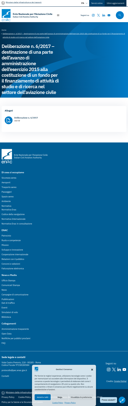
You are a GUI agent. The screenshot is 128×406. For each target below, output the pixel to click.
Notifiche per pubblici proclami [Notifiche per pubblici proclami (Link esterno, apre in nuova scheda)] (16, 338)
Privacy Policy (70, 403)
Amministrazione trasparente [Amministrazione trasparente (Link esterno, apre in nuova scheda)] (15, 329)
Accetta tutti (42, 397)
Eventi (4, 307)
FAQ (3, 343)
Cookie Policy (57, 403)
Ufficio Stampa (8, 280)
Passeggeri (7, 192)
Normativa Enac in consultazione (17, 223)
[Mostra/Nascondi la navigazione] (58, 15)
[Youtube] (109, 15)
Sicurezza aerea (9, 177)
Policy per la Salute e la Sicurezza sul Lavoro (22, 402)
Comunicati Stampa (11, 285)
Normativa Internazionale (13, 219)
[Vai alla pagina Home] (4, 30)
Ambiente (6, 201)
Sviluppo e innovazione (12, 249)
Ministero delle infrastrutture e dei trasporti (24, 2)
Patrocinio (6, 235)
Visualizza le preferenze (81, 397)
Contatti (5, 376)
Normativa (6, 206)
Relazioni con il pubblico (13, 259)
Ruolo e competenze (11, 240)
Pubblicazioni (8, 299)
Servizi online (97, 3)
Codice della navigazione (13, 214)
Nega (60, 397)
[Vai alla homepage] (27, 15)
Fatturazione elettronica (13, 268)
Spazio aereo (8, 196)
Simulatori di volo (10, 312)
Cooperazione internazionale (15, 254)
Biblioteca (6, 317)
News (4, 290)
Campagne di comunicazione (15, 294)
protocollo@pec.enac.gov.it (14, 370)
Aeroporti (6, 182)
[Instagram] (93, 15)
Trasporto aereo (9, 187)
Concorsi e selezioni (11, 263)
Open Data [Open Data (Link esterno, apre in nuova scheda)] (6, 333)
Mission (5, 245)
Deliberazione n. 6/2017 (26, 117)
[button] (92, 369)
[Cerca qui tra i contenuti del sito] (119, 15)
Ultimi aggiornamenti (115, 3)
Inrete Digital (120, 381)
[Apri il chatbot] (122, 400)
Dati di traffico (8, 303)
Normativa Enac (9, 209)
